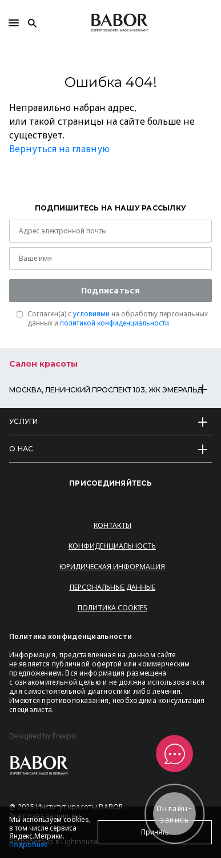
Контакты (112, 525)
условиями (91, 314)
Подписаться (110, 290)
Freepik (65, 736)
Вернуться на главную (59, 148)
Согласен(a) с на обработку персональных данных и (117, 318)
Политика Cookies (112, 608)
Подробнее (28, 844)
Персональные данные (112, 587)
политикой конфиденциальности (114, 323)
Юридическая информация (112, 566)
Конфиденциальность (112, 546)
